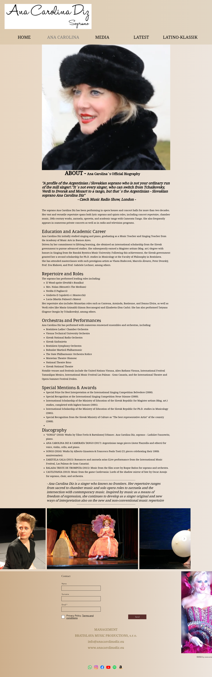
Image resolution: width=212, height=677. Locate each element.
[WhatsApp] (89, 667)
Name (64, 584)
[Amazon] (120, 667)
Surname (65, 594)
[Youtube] (108, 667)
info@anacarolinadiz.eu (106, 642)
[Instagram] (96, 667)
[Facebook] (102, 667)
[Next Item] (184, 538)
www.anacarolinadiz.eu (106, 648)
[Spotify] (114, 667)
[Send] (137, 616)
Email (64, 605)
